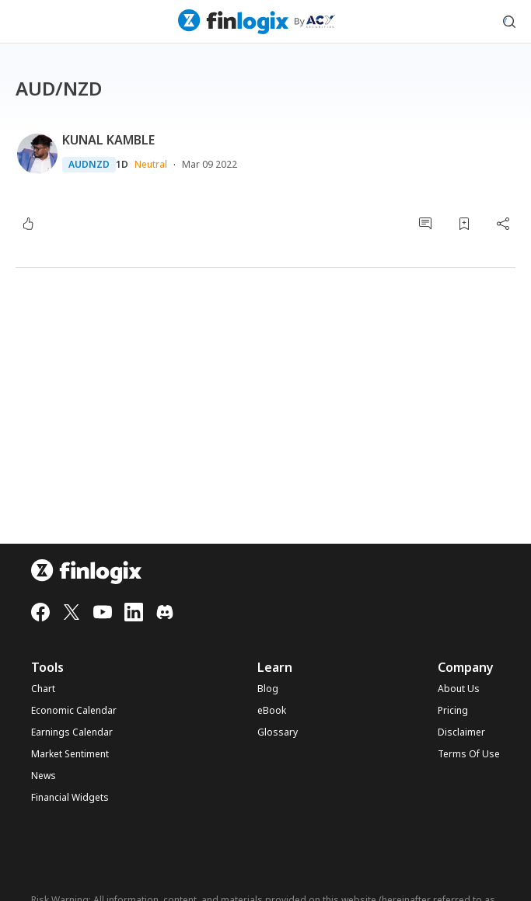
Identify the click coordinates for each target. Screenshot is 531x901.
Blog (267, 689)
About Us (459, 689)
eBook (271, 710)
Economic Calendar (74, 710)
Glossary (277, 732)
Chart (43, 689)
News (43, 776)
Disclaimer (461, 732)
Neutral (150, 164)
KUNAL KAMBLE (108, 139)
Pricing (453, 710)
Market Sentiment (70, 754)
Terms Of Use (469, 754)
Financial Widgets (70, 797)
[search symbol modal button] (509, 21)
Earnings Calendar (72, 732)
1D (122, 164)
